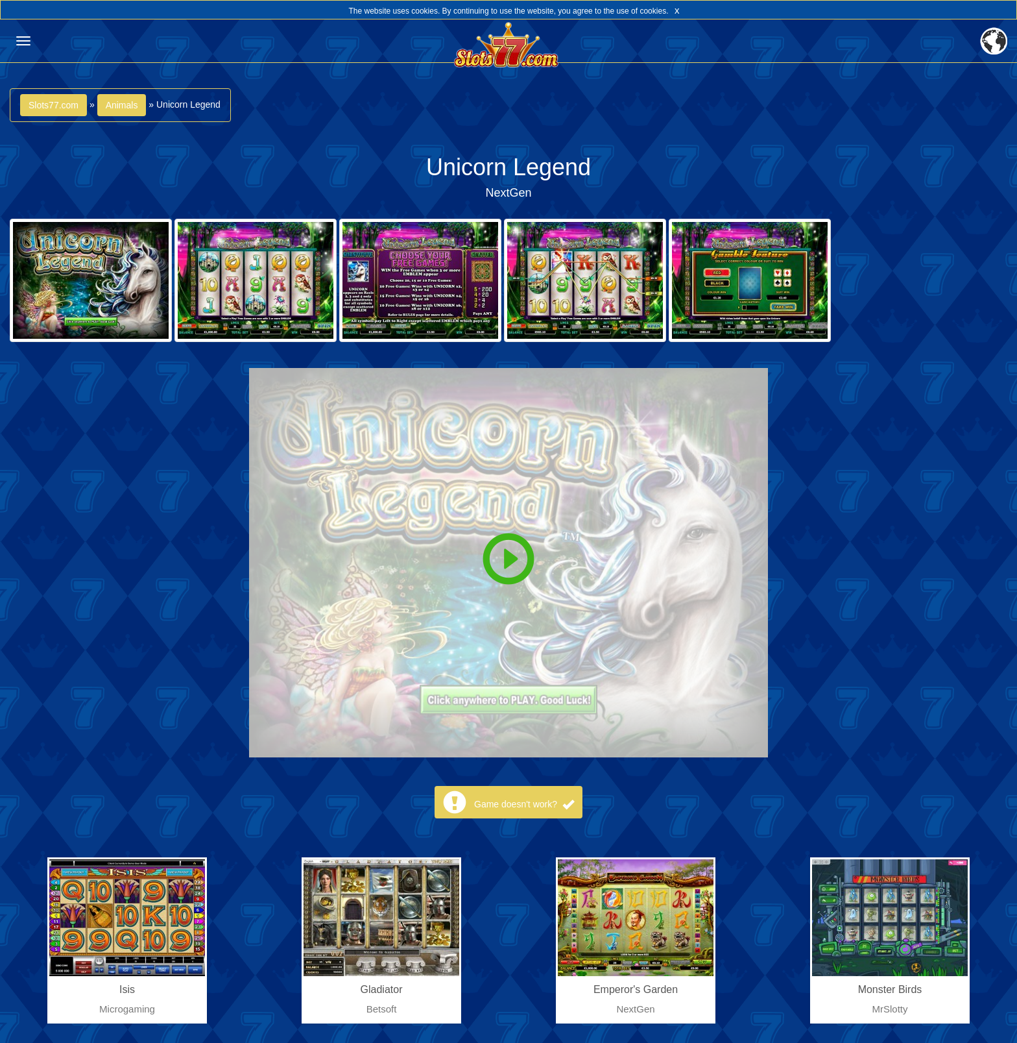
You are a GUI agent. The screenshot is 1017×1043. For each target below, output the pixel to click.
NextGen (508, 192)
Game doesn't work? (524, 804)
